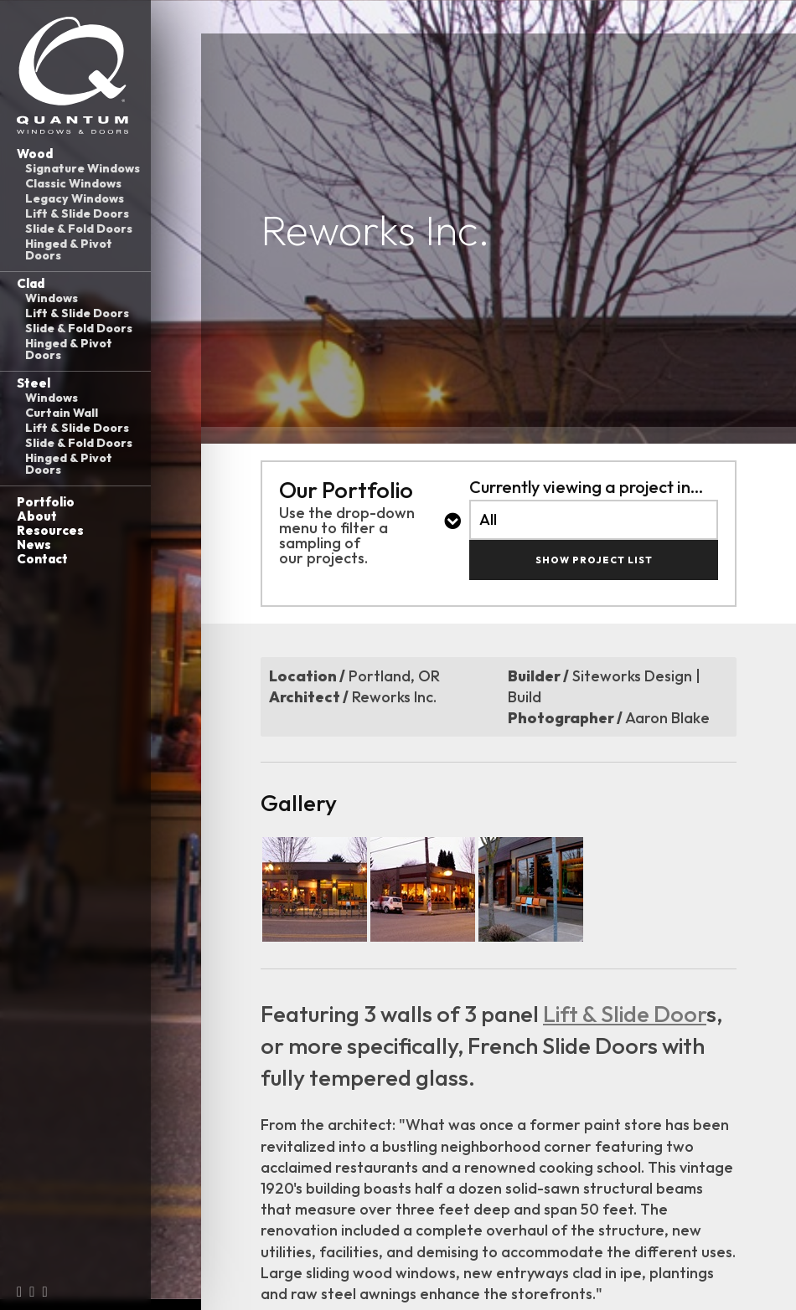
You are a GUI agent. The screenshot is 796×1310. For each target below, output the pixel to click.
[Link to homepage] (75, 75)
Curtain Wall (61, 412)
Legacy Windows (74, 198)
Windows (51, 298)
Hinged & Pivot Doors (68, 249)
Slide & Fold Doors (78, 228)
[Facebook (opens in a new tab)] (19, 1292)
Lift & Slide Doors (77, 213)
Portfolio (46, 502)
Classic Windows (73, 183)
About (37, 516)
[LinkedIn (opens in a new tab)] (44, 1292)
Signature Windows (82, 168)
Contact (42, 559)
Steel (33, 383)
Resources (50, 530)
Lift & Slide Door (624, 1013)
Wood (35, 153)
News (34, 544)
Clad (30, 283)
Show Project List (594, 560)
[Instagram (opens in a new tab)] (31, 1292)
